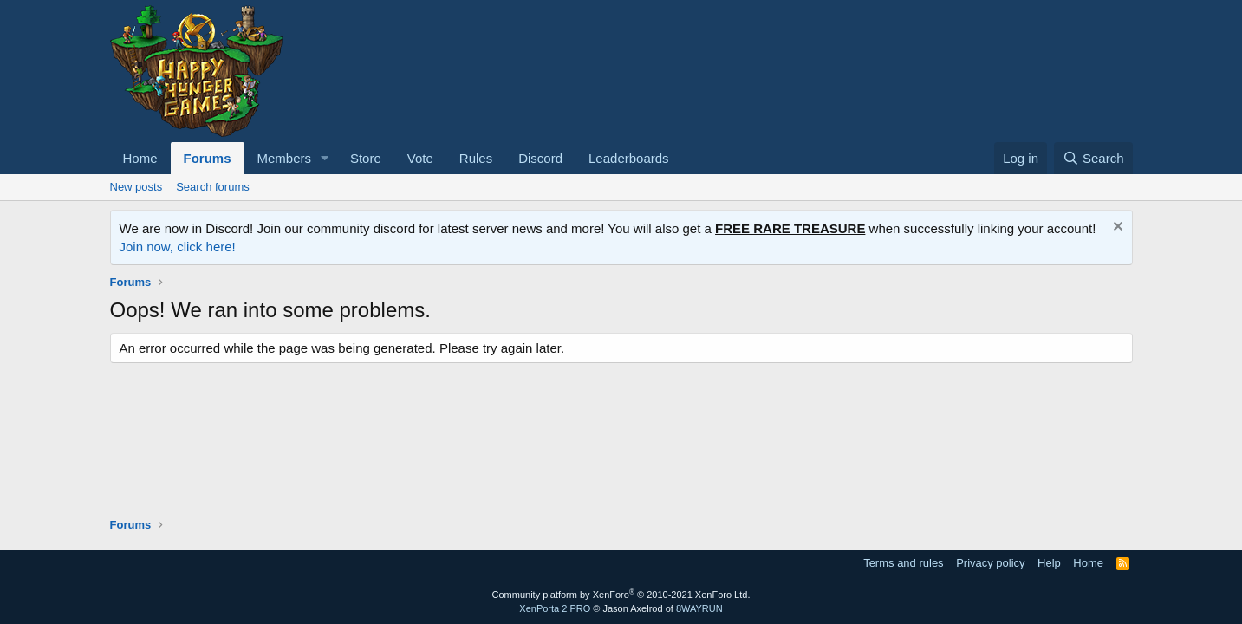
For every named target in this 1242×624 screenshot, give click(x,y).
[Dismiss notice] (1116, 228)
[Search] (1093, 158)
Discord (540, 158)
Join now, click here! (178, 246)
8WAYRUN (699, 608)
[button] (325, 158)
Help (1049, 562)
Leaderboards (628, 158)
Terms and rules (903, 562)
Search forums (213, 186)
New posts (136, 186)
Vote (420, 158)
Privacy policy (990, 562)
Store (365, 158)
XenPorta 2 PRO (554, 608)
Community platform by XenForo (621, 594)
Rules (475, 158)
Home (140, 158)
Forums (207, 158)
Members (284, 158)
